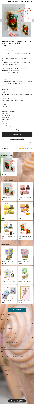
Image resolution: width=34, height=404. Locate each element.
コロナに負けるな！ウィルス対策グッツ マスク (12, 356)
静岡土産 (3, 351)
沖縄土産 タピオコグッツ (7, 319)
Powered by (17, 389)
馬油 (2, 379)
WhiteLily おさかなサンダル (9, 324)
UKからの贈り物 (5, 365)
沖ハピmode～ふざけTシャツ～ (9, 342)
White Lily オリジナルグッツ (8, 328)
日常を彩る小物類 (5, 370)
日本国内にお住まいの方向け (17, 139)
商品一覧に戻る (17, 310)
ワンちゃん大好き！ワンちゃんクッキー (10, 361)
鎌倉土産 (3, 347)
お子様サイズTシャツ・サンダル (8, 333)
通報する (30, 142)
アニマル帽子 (4, 375)
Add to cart (17, 134)
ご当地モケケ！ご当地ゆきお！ (8, 338)
